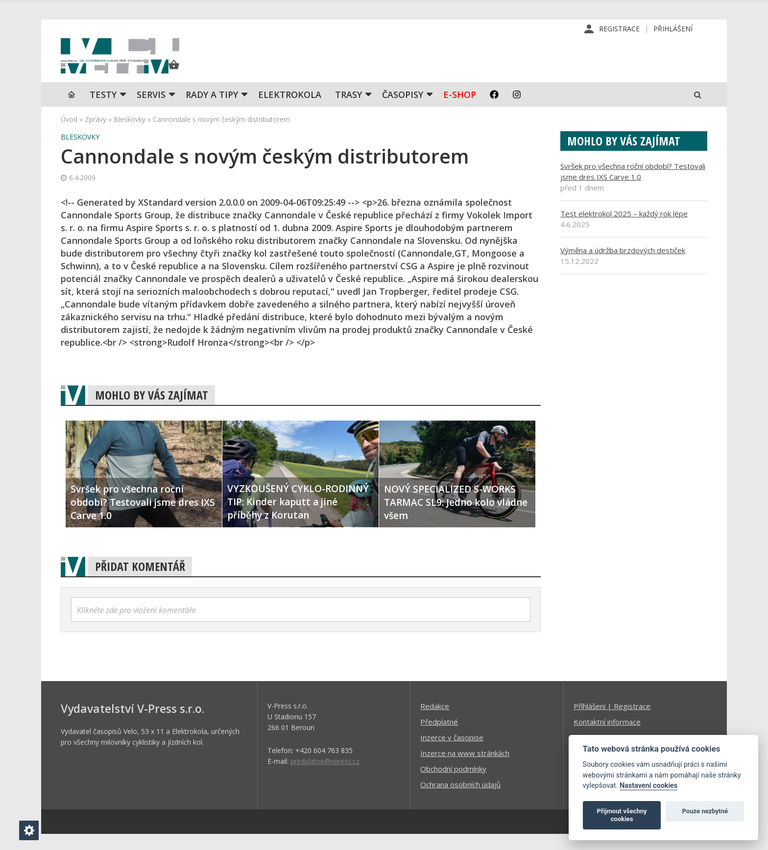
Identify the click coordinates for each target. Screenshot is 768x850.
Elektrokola (289, 110)
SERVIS (151, 110)
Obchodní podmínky (453, 784)
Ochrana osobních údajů (460, 800)
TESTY (103, 110)
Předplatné (439, 737)
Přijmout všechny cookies (622, 815)
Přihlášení (673, 29)
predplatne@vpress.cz (325, 776)
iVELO (144, 64)
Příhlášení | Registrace (612, 722)
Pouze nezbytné (705, 811)
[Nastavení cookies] (29, 830)
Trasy (348, 110)
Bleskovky (129, 135)
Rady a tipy (212, 110)
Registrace (619, 29)
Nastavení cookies (648, 785)
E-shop (459, 110)
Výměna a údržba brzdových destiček (622, 266)
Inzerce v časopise (451, 753)
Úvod (69, 135)
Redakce (434, 722)
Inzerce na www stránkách (464, 769)
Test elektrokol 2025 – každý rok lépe (624, 229)
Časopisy (402, 110)
